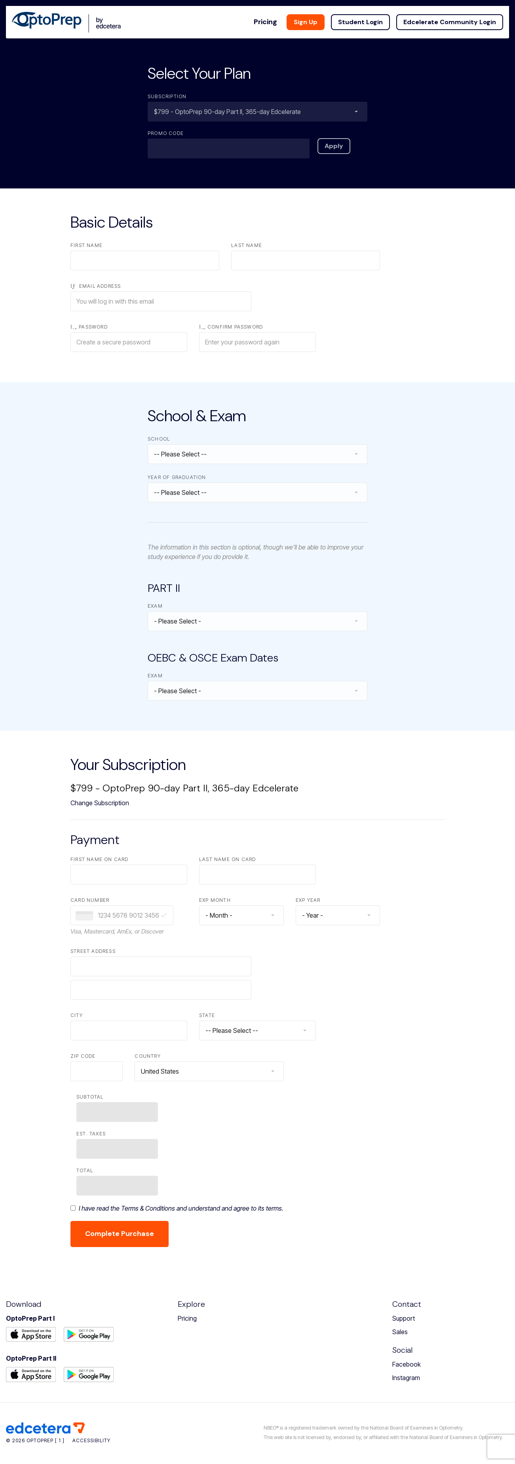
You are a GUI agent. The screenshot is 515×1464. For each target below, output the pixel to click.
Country (147, 1056)
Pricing (187, 1318)
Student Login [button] (366, 16)
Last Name (246, 245)
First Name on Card (99, 859)
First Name (86, 245)
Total (84, 1170)
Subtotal (90, 1097)
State (207, 1015)
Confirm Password (231, 327)
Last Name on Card (227, 859)
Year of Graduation (177, 477)
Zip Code (83, 1056)
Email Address (95, 286)
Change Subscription (99, 803)
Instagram (406, 1378)
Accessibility (91, 1440)
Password (89, 327)
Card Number (89, 900)
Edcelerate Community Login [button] (455, 16)
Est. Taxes (91, 1134)
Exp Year (308, 900)
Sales (400, 1332)
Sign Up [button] (311, 16)
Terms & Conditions (148, 1208)
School (159, 439)
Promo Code (166, 133)
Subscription (167, 96)
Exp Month (215, 900)
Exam (155, 606)
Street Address (93, 951)
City (76, 1015)
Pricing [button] (271, 16)
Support (403, 1318)
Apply (334, 146)
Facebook (406, 1364)
